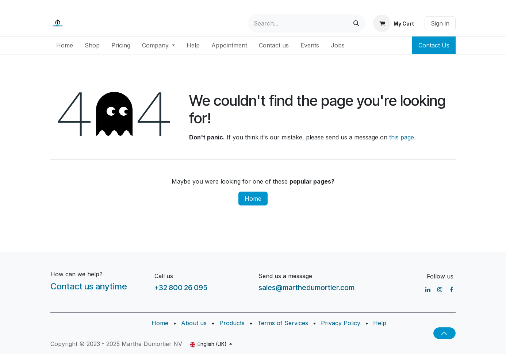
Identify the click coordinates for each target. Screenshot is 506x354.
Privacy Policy (340, 323)
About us (194, 323)
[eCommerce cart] (393, 23)
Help (379, 323)
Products (232, 323)
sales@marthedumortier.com (306, 287)
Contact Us (433, 45)
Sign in (440, 23)
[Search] (356, 23)
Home (253, 198)
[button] (444, 333)
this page (401, 137)
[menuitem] (64, 45)
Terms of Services (282, 323)
